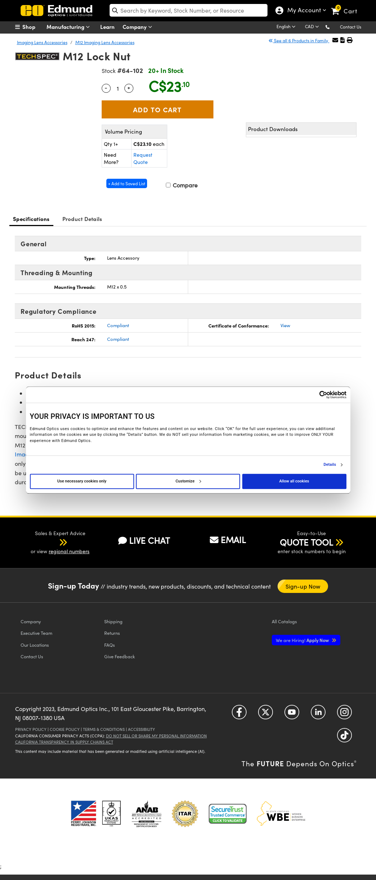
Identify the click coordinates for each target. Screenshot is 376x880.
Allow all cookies (294, 481)
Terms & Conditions (104, 729)
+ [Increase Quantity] (128, 87)
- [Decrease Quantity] (106, 87)
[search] (188, 10)
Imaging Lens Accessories (42, 42)
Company (139, 27)
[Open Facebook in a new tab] (239, 715)
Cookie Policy (65, 729)
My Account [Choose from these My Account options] (302, 11)
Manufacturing (70, 27)
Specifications (31, 218)
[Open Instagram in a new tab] (344, 715)
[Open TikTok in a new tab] (344, 738)
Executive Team (36, 633)
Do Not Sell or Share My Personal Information (156, 735)
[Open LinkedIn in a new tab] (318, 715)
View (285, 325)
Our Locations (35, 645)
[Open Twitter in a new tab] (265, 715)
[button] (333, 26)
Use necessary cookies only (81, 481)
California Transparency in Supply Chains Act (64, 742)
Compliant (118, 325)
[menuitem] (33, 26)
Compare (182, 185)
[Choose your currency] (313, 27)
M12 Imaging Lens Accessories (104, 42)
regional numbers (69, 551)
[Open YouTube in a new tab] (291, 715)
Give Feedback (119, 656)
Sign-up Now (303, 586)
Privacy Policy (31, 729)
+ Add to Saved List (126, 183)
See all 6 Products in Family (299, 40)
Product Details (82, 218)
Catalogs (284, 621)
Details (330, 465)
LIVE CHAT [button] (144, 540)
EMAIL (228, 539)
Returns (112, 633)
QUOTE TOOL (306, 542)
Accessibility (141, 729)
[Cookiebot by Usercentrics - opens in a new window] (314, 395)
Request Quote (142, 158)
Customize (188, 481)
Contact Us (350, 27)
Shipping (113, 621)
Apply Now (303, 640)
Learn (107, 26)
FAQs (109, 645)
